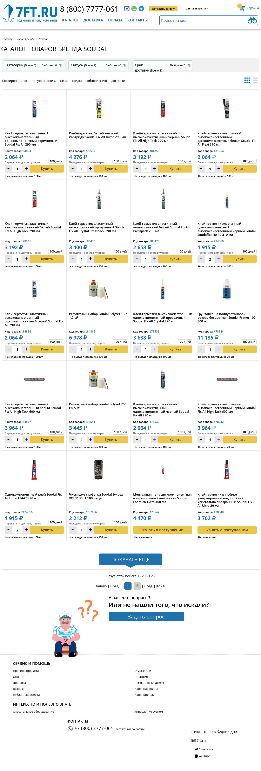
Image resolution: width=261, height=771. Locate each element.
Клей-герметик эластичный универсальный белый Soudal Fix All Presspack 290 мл (161, 227)
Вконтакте (206, 749)
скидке (77, 81)
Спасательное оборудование (33, 711)
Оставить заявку (163, 9)
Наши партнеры (146, 689)
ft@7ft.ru (198, 740)
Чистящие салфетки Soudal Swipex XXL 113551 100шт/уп (96, 496)
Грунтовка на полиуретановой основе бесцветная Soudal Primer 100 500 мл (227, 317)
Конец (161, 586)
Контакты (137, 20)
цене (63, 81)
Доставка (93, 20)
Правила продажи (26, 671)
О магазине (142, 671)
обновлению (97, 81)
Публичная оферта (26, 695)
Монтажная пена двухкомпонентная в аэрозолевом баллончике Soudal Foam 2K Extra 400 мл (162, 498)
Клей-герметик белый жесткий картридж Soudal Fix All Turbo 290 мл (97, 135)
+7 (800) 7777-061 (93, 728)
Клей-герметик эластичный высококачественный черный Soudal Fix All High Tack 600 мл (227, 408)
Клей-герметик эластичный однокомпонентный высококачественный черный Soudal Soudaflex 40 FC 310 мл (227, 229)
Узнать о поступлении (162, 529)
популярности (42, 81)
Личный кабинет (197, 8)
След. (148, 586)
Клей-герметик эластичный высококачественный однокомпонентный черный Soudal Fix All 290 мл (161, 409)
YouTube (204, 756)
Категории (21, 65)
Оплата (115, 20)
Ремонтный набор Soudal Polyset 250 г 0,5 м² (98, 406)
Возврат (19, 689)
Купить (47, 168)
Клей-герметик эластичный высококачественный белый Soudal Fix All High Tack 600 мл (33, 408)
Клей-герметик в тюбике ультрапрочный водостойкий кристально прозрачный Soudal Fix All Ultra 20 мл (225, 499)
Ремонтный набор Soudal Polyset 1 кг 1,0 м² (98, 316)
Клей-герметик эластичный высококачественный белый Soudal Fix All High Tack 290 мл (33, 227)
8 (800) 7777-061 (89, 9)
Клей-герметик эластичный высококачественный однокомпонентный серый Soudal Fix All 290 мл (34, 319)
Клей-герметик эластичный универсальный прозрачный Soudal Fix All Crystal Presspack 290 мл (97, 227)
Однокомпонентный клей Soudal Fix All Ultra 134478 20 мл (33, 496)
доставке (118, 81)
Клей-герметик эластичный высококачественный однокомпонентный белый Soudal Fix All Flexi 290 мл (227, 138)
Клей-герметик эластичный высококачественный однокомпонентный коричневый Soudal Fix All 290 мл (31, 138)
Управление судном (148, 711)
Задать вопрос (146, 616)
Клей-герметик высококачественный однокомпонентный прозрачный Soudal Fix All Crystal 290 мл (162, 317)
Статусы (83, 65)
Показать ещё (130, 559)
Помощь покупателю (149, 683)
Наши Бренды (144, 695)
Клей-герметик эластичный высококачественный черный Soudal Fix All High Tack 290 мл (162, 137)
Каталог (70, 20)
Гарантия (141, 677)
